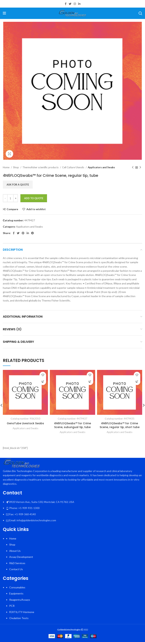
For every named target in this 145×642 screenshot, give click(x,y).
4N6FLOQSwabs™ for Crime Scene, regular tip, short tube (119, 425)
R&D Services (17, 563)
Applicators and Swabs (101, 167)
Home (6, 167)
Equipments (16, 593)
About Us (15, 550)
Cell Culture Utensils (73, 167)
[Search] (140, 13)
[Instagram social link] (74, 3)
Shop (16, 167)
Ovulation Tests (19, 618)
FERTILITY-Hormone (21, 612)
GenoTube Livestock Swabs (25, 423)
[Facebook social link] (66, 3)
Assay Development (21, 556)
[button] (42, 381)
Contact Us (16, 569)
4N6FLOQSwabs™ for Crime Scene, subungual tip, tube (72, 425)
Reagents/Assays (19, 599)
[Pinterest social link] (23, 233)
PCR (12, 605)
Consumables (17, 587)
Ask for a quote (18, 184)
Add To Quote (33, 198)
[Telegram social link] (32, 233)
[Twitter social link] (70, 3)
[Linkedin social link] (79, 3)
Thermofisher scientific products (40, 167)
